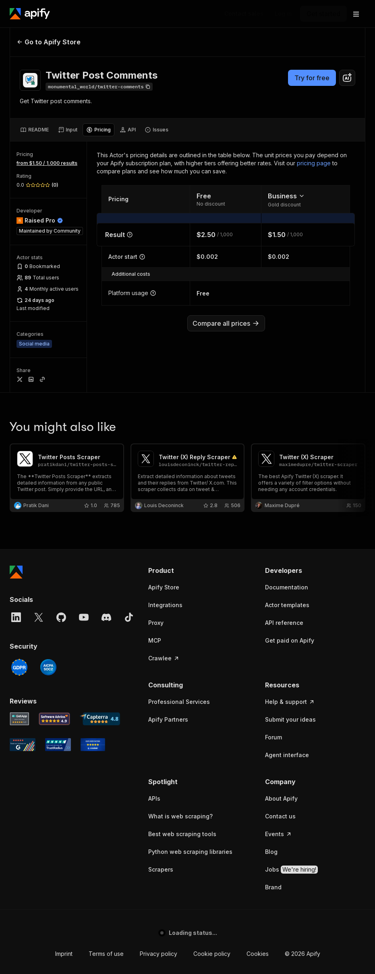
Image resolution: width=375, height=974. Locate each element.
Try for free (311, 78)
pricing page (314, 163)
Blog (271, 851)
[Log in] (283, 13)
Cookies (258, 953)
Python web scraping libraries (190, 851)
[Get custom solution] (244, 13)
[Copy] (99, 87)
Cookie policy (211, 953)
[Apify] (30, 13)
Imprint (64, 953)
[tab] (34, 129)
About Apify (281, 798)
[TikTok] (128, 617)
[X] (38, 617)
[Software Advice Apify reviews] (54, 718)
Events (278, 833)
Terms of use (106, 953)
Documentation (286, 587)
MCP (154, 640)
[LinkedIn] (16, 617)
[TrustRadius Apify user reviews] (58, 744)
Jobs (291, 870)
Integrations (165, 604)
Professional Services (179, 701)
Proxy (156, 622)
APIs (154, 798)
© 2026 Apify (302, 953)
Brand (273, 887)
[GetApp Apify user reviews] (19, 718)
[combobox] (347, 78)
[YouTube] (83, 617)
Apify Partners (168, 719)
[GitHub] (61, 617)
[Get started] (323, 14)
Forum (273, 737)
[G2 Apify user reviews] (22, 744)
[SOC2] (48, 667)
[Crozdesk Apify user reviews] (93, 744)
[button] (198, 570)
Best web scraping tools (182, 833)
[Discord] (106, 617)
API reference (284, 622)
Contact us (280, 816)
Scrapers (160, 869)
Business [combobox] (286, 196)
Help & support (290, 701)
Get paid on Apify (289, 640)
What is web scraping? (180, 816)
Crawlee (164, 658)
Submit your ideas (290, 719)
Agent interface (287, 754)
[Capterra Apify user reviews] (100, 718)
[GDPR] (19, 667)
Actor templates (287, 604)
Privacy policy (158, 953)
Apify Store (163, 587)
